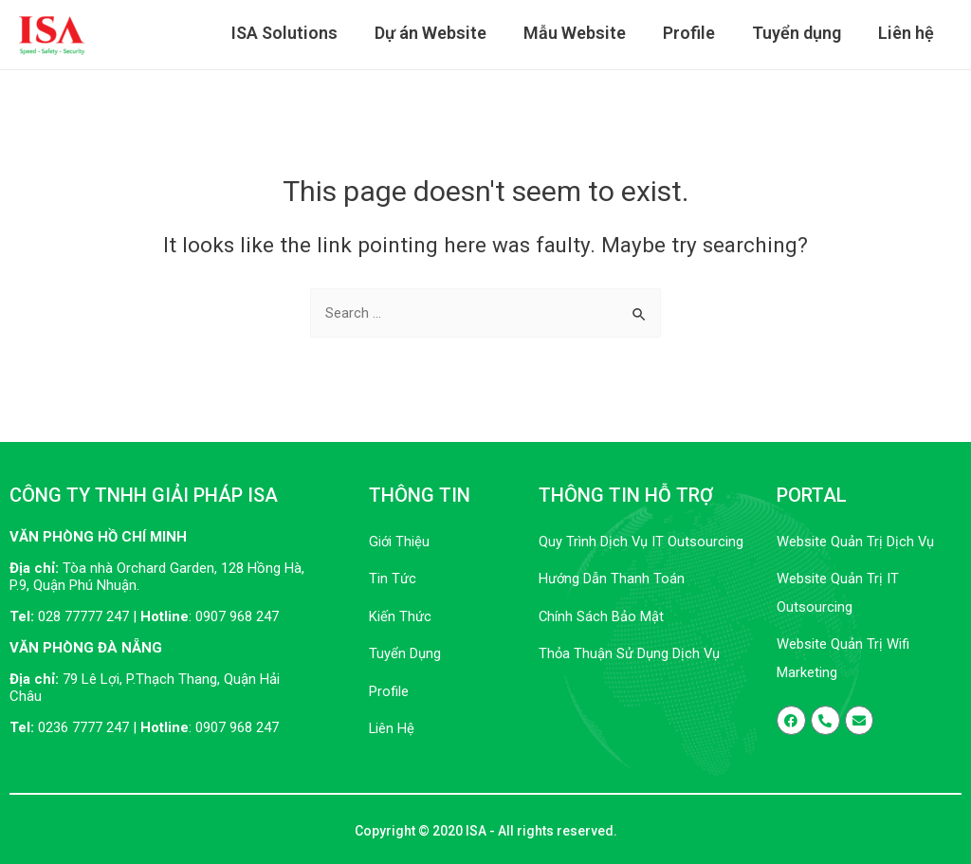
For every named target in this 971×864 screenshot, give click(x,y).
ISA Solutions (300, 34)
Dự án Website (443, 34)
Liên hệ (907, 34)
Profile (695, 34)
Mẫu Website (584, 34)
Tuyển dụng (800, 34)
